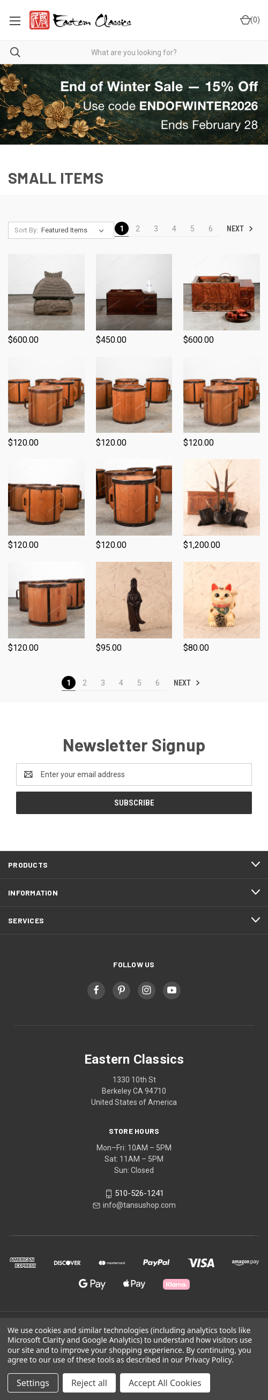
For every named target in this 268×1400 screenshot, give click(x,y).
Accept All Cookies (165, 1383)
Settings (33, 1383)
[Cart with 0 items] (249, 20)
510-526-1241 (139, 1194)
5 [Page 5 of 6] (192, 228)
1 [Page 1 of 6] (122, 228)
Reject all (89, 1383)
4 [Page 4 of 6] (174, 228)
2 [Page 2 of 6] (138, 228)
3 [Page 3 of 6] (156, 228)
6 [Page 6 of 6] (211, 228)
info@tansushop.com (139, 1205)
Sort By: (26, 230)
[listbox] (75, 230)
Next (240, 228)
